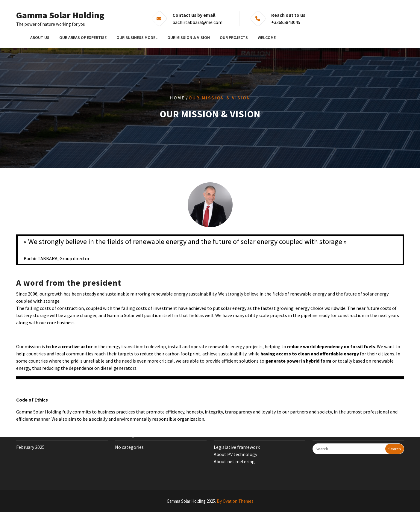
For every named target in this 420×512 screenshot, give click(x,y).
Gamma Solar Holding (60, 15)
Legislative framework (237, 440)
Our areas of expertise (83, 37)
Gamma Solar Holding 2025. (210, 501)
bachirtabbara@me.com (197, 22)
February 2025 (30, 440)
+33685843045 (285, 22)
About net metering (234, 454)
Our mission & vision (188, 37)
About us (39, 37)
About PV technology (235, 447)
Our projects (234, 37)
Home (177, 98)
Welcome (267, 37)
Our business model (136, 37)
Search (394, 441)
